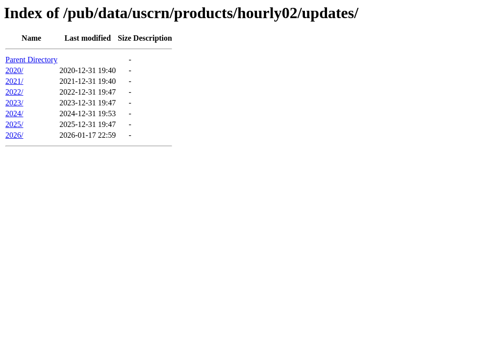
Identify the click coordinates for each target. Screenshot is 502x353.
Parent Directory (31, 59)
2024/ (14, 113)
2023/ (14, 103)
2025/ (14, 124)
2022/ (14, 92)
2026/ (14, 135)
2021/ (14, 81)
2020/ (14, 70)
